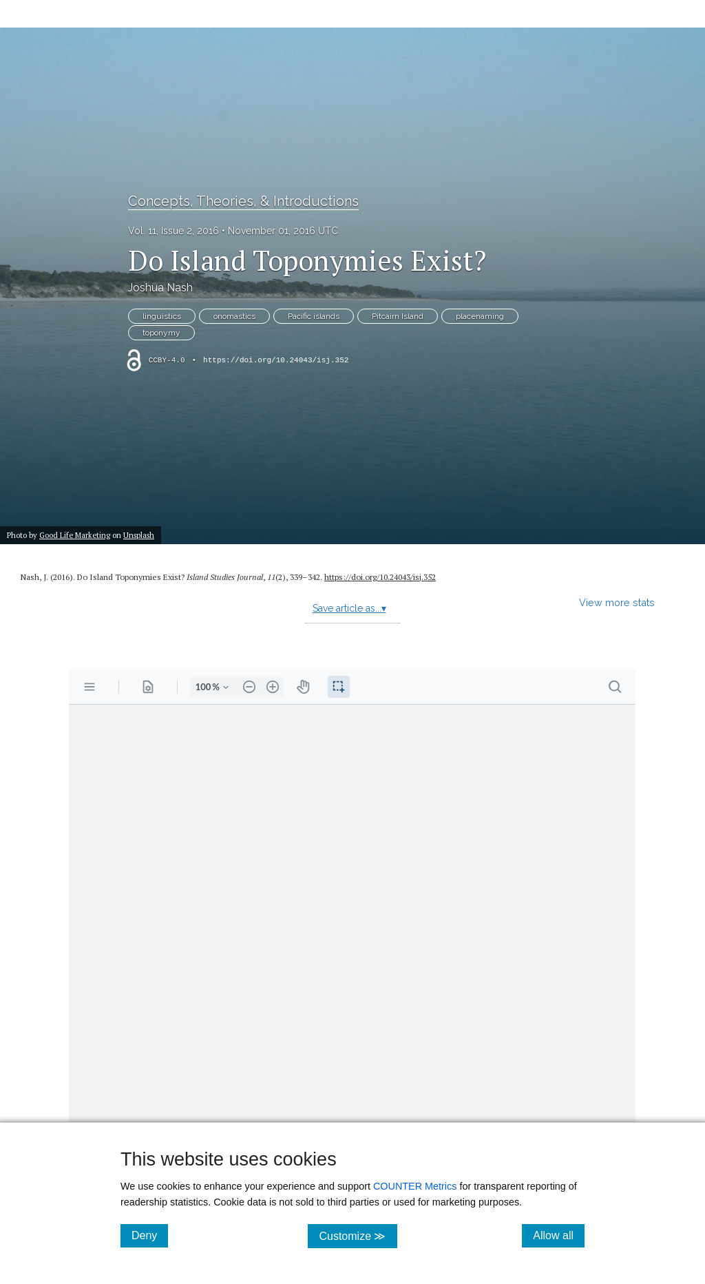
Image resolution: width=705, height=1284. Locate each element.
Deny (149, 1235)
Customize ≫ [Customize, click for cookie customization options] (358, 1235)
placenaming (480, 316)
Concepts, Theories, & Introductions (243, 201)
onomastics (234, 316)
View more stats (617, 602)
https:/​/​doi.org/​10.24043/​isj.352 (380, 577)
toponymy (161, 333)
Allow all (559, 1235)
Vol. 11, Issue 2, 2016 (173, 230)
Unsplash (138, 535)
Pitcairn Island (397, 316)
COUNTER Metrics (415, 1186)
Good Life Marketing (74, 535)
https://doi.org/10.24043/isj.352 (275, 360)
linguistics (162, 316)
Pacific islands (313, 316)
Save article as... (349, 608)
